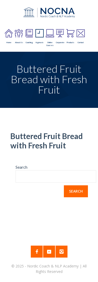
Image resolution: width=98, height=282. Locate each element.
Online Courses (50, 38)
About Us (19, 36)
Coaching (29, 36)
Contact (81, 36)
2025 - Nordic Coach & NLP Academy (48, 266)
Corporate (60, 36)
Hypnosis (39, 36)
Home (9, 36)
